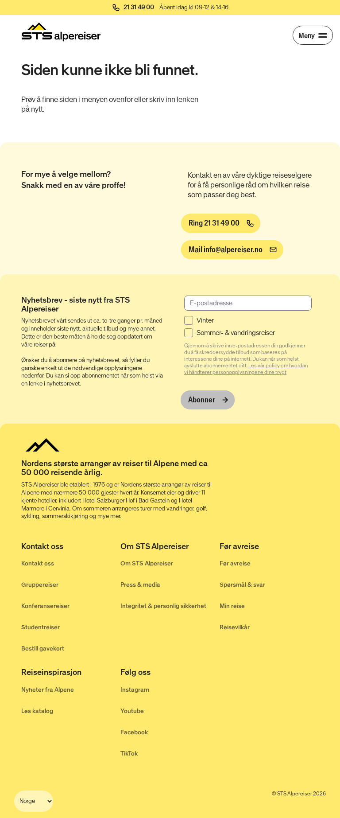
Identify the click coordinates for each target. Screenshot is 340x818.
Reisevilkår (235, 627)
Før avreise (235, 563)
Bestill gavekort (42, 648)
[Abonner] (208, 399)
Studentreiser (40, 627)
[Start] (61, 32)
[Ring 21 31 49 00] (220, 223)
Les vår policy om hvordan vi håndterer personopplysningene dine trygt (246, 368)
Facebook (134, 731)
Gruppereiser (39, 584)
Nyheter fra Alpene (47, 689)
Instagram (134, 689)
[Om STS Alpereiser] (170, 547)
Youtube (132, 710)
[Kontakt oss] (70, 547)
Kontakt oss (37, 563)
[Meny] (313, 35)
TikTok (129, 752)
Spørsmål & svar (242, 584)
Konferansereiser (45, 605)
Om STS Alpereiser (146, 563)
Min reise (232, 605)
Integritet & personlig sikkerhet (163, 605)
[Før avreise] (269, 547)
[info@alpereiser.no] (232, 250)
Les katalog (37, 710)
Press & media (140, 584)
